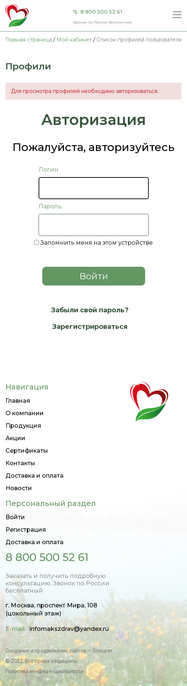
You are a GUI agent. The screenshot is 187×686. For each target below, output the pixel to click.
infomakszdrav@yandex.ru (69, 628)
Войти (15, 517)
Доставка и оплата (35, 475)
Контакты (20, 463)
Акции (15, 438)
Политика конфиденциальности (44, 671)
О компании (25, 413)
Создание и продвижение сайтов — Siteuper (59, 651)
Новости (19, 488)
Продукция (23, 425)
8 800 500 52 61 (101, 11)
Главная (18, 400)
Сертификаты (27, 450)
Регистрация (26, 529)
